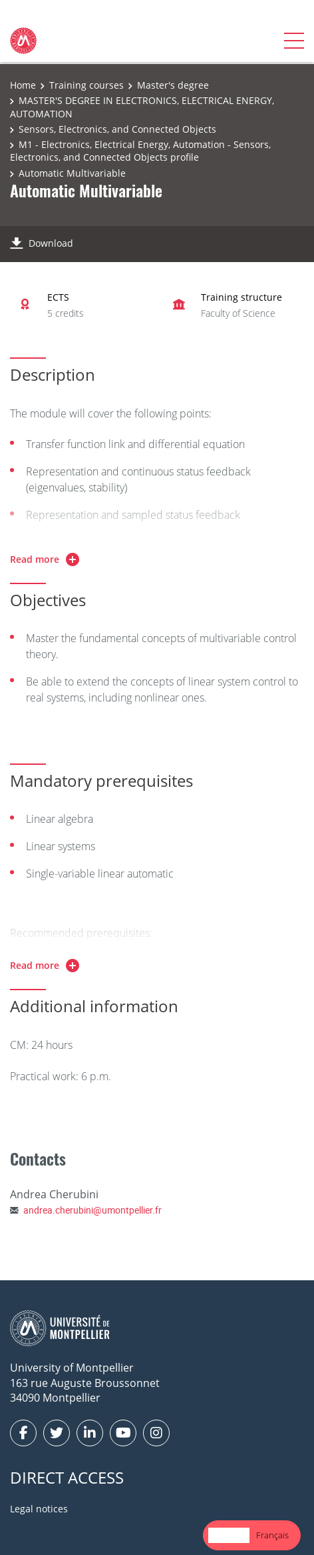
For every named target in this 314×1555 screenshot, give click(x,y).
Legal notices (39, 1508)
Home (23, 85)
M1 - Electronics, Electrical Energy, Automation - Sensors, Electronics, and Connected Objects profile (140, 151)
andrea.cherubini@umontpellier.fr (92, 1210)
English (229, 1535)
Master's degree (173, 85)
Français (272, 1535)
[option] (272, 1535)
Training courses (86, 85)
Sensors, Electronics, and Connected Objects (117, 129)
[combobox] (228, 1535)
